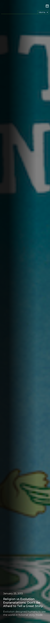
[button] (43, 12)
